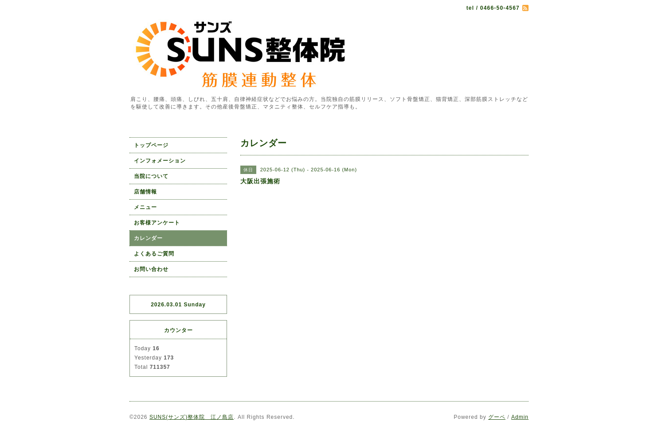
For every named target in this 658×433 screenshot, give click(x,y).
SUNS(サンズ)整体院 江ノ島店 (191, 417)
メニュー (145, 207)
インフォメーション (160, 161)
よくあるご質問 (154, 254)
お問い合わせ (151, 269)
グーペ (496, 417)
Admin (520, 417)
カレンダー (148, 238)
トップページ (151, 145)
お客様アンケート (157, 223)
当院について (151, 176)
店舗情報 (145, 192)
